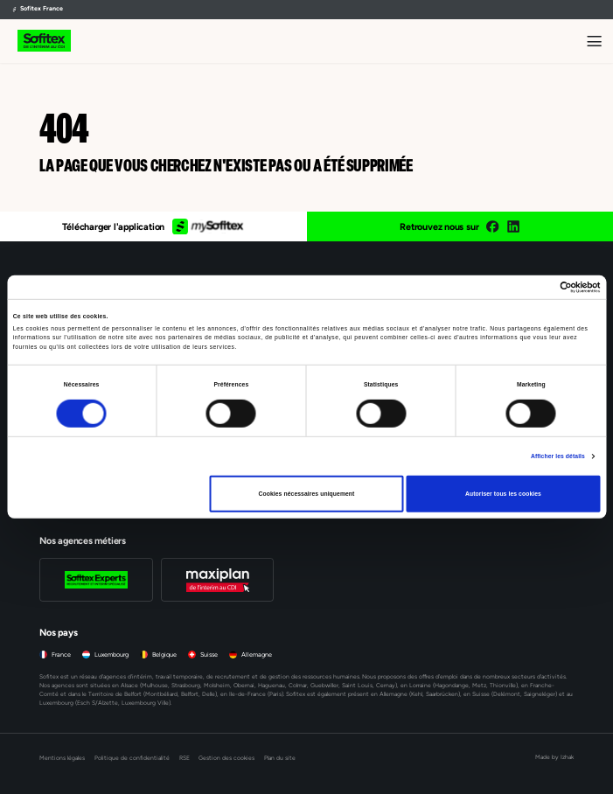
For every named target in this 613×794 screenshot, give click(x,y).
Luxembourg (111, 654)
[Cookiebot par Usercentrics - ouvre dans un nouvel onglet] (523, 288)
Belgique (164, 654)
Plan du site (280, 758)
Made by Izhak (554, 757)
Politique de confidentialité (132, 758)
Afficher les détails (558, 456)
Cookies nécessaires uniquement (307, 494)
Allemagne (256, 654)
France (61, 654)
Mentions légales (62, 758)
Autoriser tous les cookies (503, 494)
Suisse (209, 654)
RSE (184, 758)
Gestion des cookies (226, 758)
